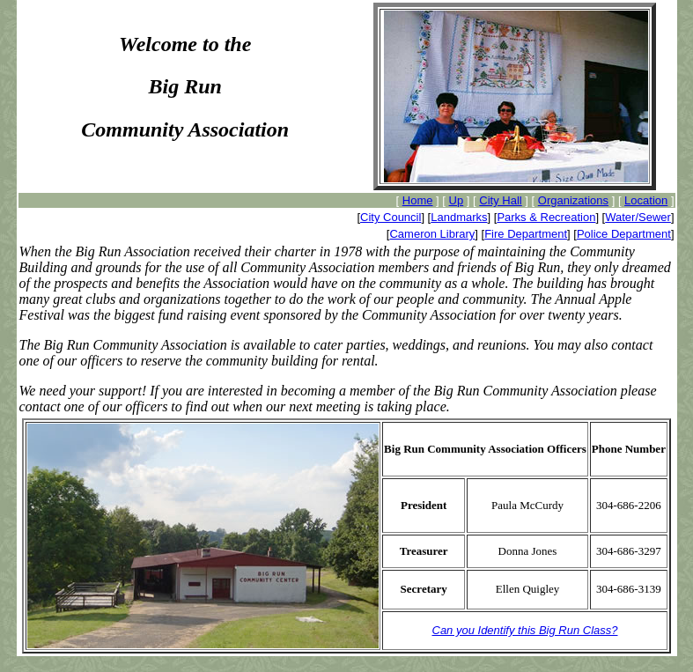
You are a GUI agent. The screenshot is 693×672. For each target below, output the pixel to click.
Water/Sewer (638, 217)
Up (456, 200)
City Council (390, 217)
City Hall (500, 200)
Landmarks (459, 217)
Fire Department (525, 233)
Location (645, 200)
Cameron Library (432, 233)
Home (417, 200)
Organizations (573, 200)
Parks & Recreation (546, 217)
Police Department (624, 233)
